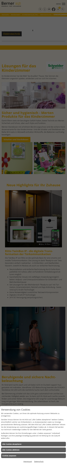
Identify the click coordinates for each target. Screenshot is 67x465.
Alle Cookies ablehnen (10, 450)
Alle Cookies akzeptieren (11, 444)
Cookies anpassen (9, 456)
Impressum (27, 461)
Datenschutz (39, 461)
